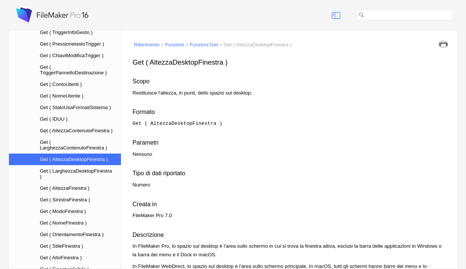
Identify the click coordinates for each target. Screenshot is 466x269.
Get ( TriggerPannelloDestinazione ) (73, 69)
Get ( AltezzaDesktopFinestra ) (74, 159)
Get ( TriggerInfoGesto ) (66, 32)
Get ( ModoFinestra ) (63, 211)
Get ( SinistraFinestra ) (65, 199)
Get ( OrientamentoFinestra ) (72, 234)
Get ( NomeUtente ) (61, 96)
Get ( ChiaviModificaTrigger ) (72, 55)
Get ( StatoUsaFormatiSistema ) (75, 107)
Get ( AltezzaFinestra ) (65, 188)
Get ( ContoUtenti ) (61, 84)
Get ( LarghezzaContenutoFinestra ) (73, 145)
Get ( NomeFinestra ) (63, 223)
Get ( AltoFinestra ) (61, 257)
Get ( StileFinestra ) (61, 246)
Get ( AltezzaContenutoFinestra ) (76, 130)
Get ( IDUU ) (54, 119)
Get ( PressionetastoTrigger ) (72, 44)
